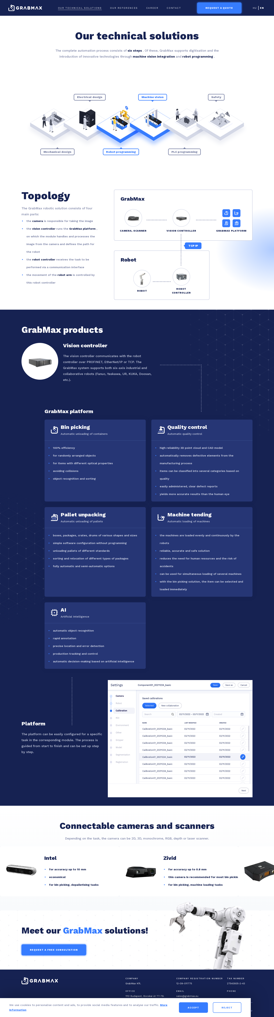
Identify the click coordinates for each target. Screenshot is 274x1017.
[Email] (201, 996)
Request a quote (219, 8)
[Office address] (145, 996)
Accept (216, 1007)
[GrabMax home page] (25, 8)
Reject (249, 1007)
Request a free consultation (54, 950)
